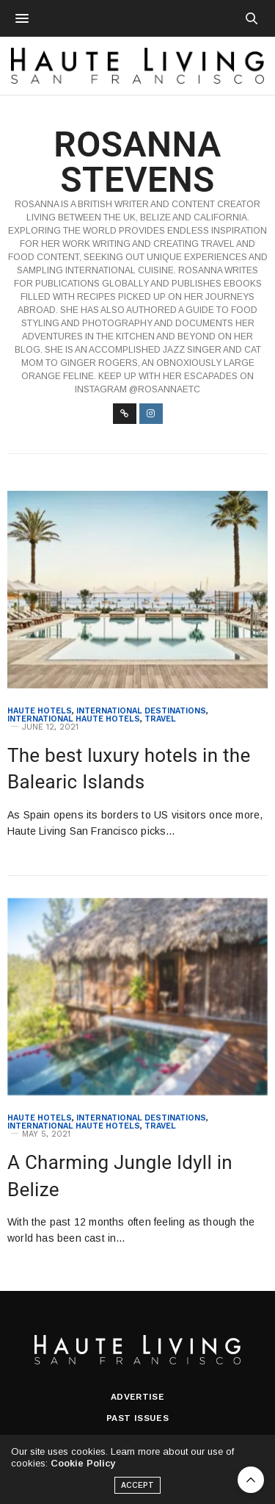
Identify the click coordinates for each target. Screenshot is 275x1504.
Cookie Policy (83, 1466)
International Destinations (141, 711)
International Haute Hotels (73, 719)
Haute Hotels (39, 711)
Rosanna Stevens (137, 162)
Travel (160, 719)
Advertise (138, 1397)
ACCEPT (138, 1489)
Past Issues (137, 1418)
